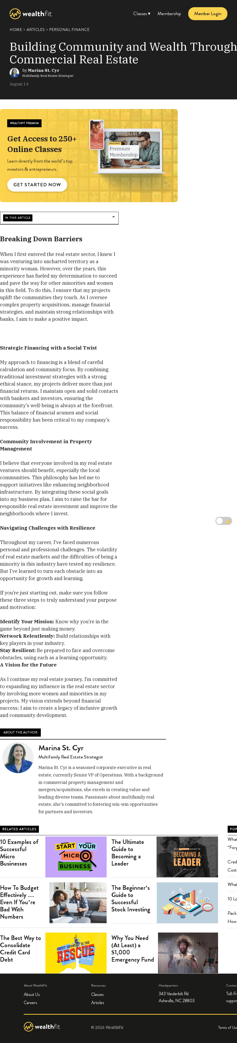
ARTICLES (36, 29)
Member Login (207, 13)
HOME (16, 29)
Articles (97, 1003)
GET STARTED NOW (37, 184)
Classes (97, 994)
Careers (30, 1003)
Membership (169, 13)
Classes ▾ (141, 13)
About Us (32, 994)
